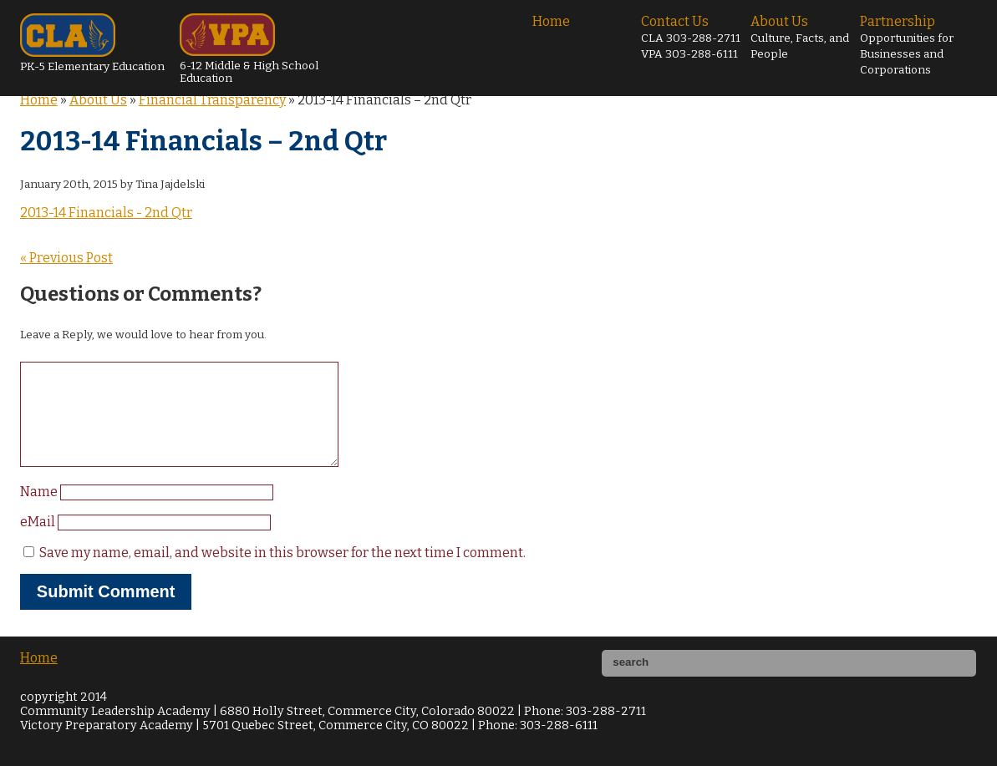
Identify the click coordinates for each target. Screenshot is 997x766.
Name (40, 512)
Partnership (907, 45)
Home (551, 21)
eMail (39, 542)
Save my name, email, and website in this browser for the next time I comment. (282, 573)
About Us (799, 37)
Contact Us (690, 37)
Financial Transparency (212, 100)
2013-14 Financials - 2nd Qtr (106, 213)
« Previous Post (66, 258)
